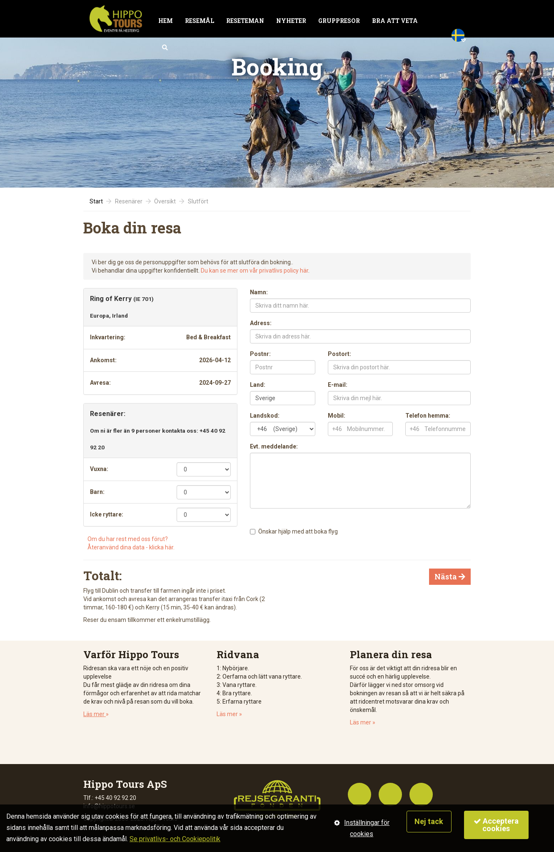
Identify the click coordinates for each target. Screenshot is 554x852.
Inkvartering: (107, 337)
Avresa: (100, 382)
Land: (257, 384)
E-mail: (337, 384)
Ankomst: (103, 360)
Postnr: (260, 354)
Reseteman (245, 21)
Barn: (97, 492)
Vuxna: (99, 469)
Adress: (261, 323)
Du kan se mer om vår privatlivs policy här (254, 270)
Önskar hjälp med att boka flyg (298, 531)
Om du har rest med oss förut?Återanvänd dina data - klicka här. (131, 543)
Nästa (449, 576)
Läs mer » (229, 714)
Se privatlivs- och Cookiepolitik (175, 839)
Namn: (259, 292)
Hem (165, 21)
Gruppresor (339, 21)
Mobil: (336, 415)
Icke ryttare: (106, 514)
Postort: (339, 354)
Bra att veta (395, 21)
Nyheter (291, 21)
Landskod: (264, 415)
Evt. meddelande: (274, 446)
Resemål (199, 21)
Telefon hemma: (427, 415)
